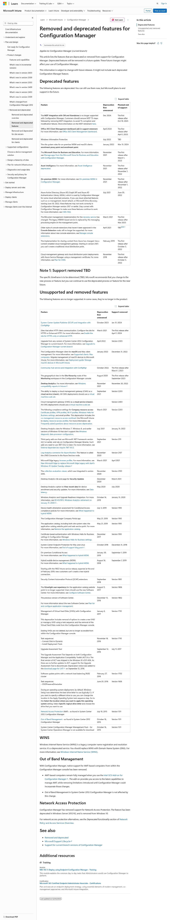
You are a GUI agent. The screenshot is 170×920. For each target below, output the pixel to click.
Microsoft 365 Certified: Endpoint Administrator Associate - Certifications (70, 883)
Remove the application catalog (67, 529)
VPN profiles (61, 412)
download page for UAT (53, 668)
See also (141, 34)
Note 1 (123, 227)
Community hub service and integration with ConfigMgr (64, 367)
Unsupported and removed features (149, 29)
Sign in (164, 3)
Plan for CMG (59, 260)
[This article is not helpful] (161, 43)
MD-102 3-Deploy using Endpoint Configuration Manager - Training (68, 870)
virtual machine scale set (80, 404)
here (94, 123)
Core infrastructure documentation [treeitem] (13, 31)
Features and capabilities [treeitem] (19, 59)
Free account (160, 10)
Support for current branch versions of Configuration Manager (73, 845)
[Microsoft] (5, 3)
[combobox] (18, 23)
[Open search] (157, 3)
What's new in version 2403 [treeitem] (21, 92)
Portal (148, 10)
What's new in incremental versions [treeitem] (20, 66)
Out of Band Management (51, 719)
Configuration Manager (76, 19)
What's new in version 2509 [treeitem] (21, 77)
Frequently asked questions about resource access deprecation (66, 423)
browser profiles (66, 460)
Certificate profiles (48, 412)
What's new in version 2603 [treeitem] (21, 72)
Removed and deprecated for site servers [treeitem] (22, 132)
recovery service (89, 217)
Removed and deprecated (56, 837)
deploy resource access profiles (55, 421)
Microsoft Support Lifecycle (57, 841)
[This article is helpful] (158, 43)
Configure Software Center (79, 592)
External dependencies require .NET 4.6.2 (57, 447)
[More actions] (128, 20)
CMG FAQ (66, 212)
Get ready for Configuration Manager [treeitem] (18, 48)
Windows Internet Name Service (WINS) (79, 751)
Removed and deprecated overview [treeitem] (22, 116)
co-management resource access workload (58, 418)
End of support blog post (72, 547)
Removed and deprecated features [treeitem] (22, 124)
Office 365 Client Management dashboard (79, 131)
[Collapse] (32, 17)
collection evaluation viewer (55, 471)
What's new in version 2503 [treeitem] (21, 82)
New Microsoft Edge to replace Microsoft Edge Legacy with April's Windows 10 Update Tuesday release (68, 464)
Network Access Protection (52, 711)
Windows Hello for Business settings (77, 539)
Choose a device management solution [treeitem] (19, 153)
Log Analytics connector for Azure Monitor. (58, 452)
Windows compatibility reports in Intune (63, 384)
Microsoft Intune (56, 19)
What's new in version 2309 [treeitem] (21, 97)
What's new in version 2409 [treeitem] (21, 87)
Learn (42, 19)
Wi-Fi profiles (72, 412)
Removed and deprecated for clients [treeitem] (22, 140)
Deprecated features (146, 24)
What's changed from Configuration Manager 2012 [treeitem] (21, 103)
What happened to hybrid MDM (75, 555)
